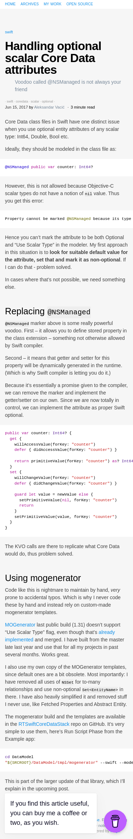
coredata (22, 101)
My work (52, 3)
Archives (30, 3)
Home (10, 3)
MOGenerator (20, 625)
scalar (35, 101)
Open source (79, 3)
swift (9, 32)
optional (47, 101)
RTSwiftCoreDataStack (44, 724)
